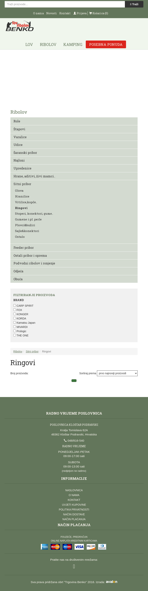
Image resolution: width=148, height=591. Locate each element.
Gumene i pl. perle (28, 219)
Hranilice (22, 196)
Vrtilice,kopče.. (26, 202)
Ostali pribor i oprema (30, 255)
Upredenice (22, 168)
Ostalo (20, 237)
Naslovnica (74, 490)
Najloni (19, 160)
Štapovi (19, 129)
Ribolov (48, 44)
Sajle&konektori (27, 231)
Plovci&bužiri (25, 225)
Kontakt (65, 13)
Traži (134, 4)
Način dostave (74, 514)
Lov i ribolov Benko (20, 27)
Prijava (80, 13)
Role (16, 121)
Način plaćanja (74, 519)
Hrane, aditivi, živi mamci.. (34, 176)
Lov (29, 44)
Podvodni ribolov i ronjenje (34, 263)
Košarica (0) (98, 13)
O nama (38, 13)
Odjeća (18, 271)
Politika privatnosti (74, 509)
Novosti (51, 13)
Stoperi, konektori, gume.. (34, 213)
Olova (19, 190)
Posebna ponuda (106, 44)
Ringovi (21, 208)
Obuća (18, 279)
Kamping (72, 44)
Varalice (20, 137)
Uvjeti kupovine (74, 504)
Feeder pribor (23, 248)
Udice (18, 145)
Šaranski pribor (25, 153)
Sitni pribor (22, 184)
